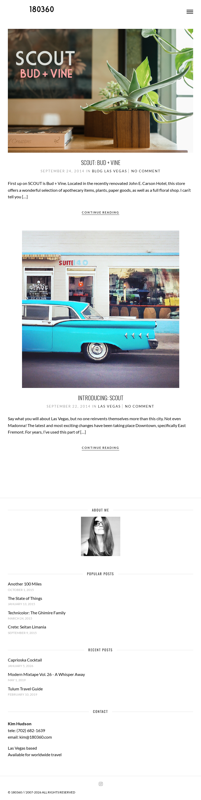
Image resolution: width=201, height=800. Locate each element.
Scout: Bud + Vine (100, 162)
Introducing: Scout (100, 397)
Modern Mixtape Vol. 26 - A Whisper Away (46, 674)
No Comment (146, 171)
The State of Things (25, 598)
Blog (97, 171)
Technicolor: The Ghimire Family (37, 612)
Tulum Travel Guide (25, 688)
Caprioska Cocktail (25, 659)
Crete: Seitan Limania (27, 626)
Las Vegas (115, 171)
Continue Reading (100, 212)
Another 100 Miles (25, 583)
